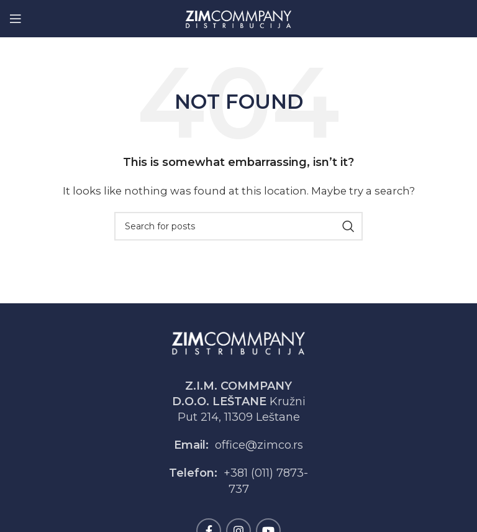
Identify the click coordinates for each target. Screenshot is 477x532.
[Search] (238, 226)
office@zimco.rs (259, 445)
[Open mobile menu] (15, 18)
